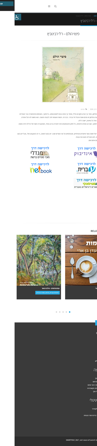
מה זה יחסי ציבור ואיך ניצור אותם (84, 385)
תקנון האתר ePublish (88, 361)
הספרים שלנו (83, 16)
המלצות (92, 354)
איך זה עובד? (90, 341)
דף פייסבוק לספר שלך (87, 378)
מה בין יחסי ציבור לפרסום (86, 381)
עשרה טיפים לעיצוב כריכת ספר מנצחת (82, 415)
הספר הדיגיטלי (85, 400)
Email (86, 211)
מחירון (93, 351)
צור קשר (87, 323)
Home (92, 16)
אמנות (89, 200)
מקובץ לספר (91, 412)
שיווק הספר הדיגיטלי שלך (86, 391)
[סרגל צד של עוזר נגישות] (3, 17)
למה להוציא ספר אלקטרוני (86, 409)
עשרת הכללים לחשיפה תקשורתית (84, 388)
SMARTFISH (55, 440)
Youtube (88, 429)
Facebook (92, 211)
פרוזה (68, 109)
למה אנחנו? (91, 344)
